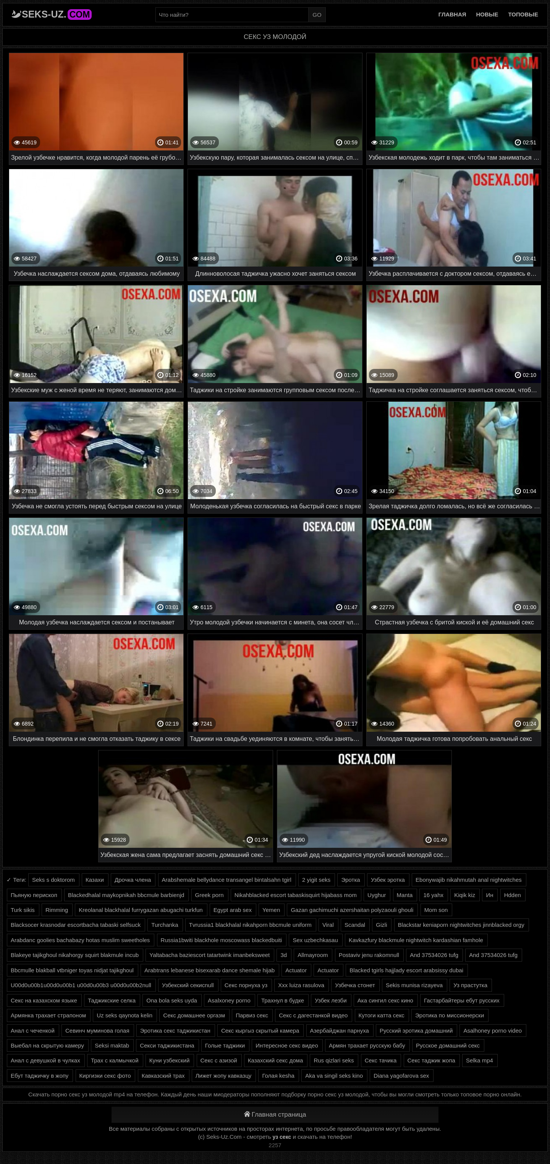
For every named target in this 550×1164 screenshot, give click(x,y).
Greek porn (209, 895)
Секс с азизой (219, 1060)
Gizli (381, 925)
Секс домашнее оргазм (194, 1015)
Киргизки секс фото (105, 1075)
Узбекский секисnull (188, 985)
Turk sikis (23, 910)
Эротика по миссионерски (449, 1015)
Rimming (56, 910)
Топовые (523, 14)
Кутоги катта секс (381, 1015)
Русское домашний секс (448, 1045)
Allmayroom (313, 955)
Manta (405, 895)
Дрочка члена (133, 879)
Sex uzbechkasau (315, 940)
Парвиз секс (252, 1015)
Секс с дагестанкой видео (313, 1015)
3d (283, 955)
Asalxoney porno (229, 1000)
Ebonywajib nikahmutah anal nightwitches (469, 879)
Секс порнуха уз (246, 985)
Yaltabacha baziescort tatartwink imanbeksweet (209, 955)
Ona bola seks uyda (171, 1000)
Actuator (296, 970)
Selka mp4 (479, 1060)
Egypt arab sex (233, 910)
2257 (275, 1145)
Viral (328, 925)
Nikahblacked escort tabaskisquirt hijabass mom (296, 895)
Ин (489, 895)
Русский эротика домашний (416, 1030)
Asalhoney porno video (492, 1030)
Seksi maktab (112, 1045)
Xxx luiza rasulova (301, 985)
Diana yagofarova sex (401, 1075)
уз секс (282, 1137)
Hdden (512, 895)
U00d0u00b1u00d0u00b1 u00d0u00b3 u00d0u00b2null (81, 985)
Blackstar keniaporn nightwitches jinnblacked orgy (461, 925)
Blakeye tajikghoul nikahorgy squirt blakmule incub (75, 955)
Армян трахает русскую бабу (367, 1045)
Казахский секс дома (275, 1060)
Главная (452, 14)
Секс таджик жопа (431, 1060)
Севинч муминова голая (97, 1030)
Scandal (355, 925)
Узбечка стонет (355, 985)
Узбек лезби (330, 1000)
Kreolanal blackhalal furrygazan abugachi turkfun (140, 910)
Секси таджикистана (167, 1045)
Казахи (95, 879)
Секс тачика (381, 1060)
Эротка (350, 879)
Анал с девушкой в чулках (45, 1060)
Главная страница (275, 1114)
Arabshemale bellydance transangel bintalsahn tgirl (226, 879)
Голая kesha (278, 1075)
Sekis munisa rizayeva (414, 985)
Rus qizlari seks (334, 1060)
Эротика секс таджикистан (175, 1030)
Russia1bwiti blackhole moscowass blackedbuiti (221, 940)
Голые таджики (225, 1045)
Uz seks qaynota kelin (124, 1015)
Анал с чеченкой (33, 1030)
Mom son (436, 910)
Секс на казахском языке (44, 1000)
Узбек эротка (388, 879)
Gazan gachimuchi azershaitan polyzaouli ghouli (352, 910)
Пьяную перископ (34, 895)
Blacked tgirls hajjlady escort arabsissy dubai (406, 970)
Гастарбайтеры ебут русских (462, 1000)
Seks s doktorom (53, 879)
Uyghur (376, 895)
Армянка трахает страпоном (48, 1015)
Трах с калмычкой (115, 1060)
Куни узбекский (169, 1060)
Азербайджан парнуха (339, 1030)
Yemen (271, 910)
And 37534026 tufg (434, 955)
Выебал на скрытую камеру (47, 1045)
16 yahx (433, 895)
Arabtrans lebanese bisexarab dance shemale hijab (209, 970)
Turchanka (164, 925)
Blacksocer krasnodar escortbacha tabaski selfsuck (76, 925)
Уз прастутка (470, 985)
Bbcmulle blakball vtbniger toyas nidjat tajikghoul (72, 970)
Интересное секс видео (287, 1045)
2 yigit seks (316, 879)
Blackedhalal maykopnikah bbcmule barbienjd (126, 895)
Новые (487, 14)
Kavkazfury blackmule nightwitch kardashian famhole (416, 940)
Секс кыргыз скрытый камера (260, 1030)
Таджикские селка (112, 1000)
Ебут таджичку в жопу (39, 1075)
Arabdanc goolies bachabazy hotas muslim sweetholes (80, 940)
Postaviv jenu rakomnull (369, 955)
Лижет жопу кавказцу (224, 1075)
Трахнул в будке (282, 1000)
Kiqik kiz (464, 895)
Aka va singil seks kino (334, 1075)
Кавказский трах (163, 1075)
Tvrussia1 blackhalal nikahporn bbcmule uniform (250, 925)
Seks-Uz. (57, 14)
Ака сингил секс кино (385, 1000)
